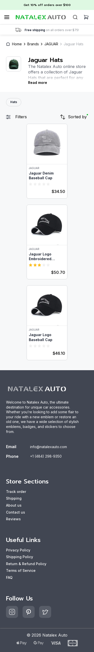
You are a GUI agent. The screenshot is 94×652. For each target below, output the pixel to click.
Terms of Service (21, 570)
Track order (16, 491)
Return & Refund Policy (26, 564)
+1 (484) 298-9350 (46, 456)
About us (14, 505)
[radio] (30, 184)
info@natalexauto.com (48, 447)
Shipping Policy (19, 557)
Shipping (14, 498)
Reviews (13, 519)
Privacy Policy (18, 550)
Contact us (15, 512)
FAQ (9, 577)
